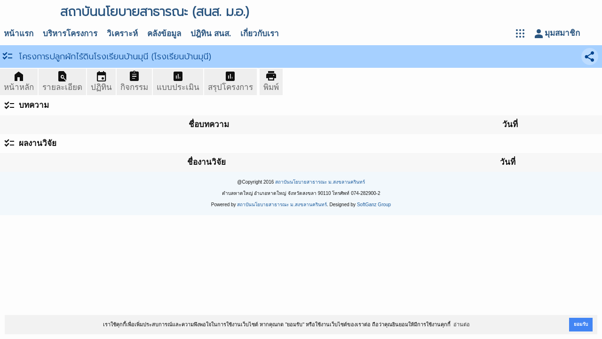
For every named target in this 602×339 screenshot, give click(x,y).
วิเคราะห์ (122, 33)
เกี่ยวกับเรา (259, 33)
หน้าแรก (18, 33)
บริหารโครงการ (70, 33)
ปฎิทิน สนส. (210, 33)
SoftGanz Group (374, 204)
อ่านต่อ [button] (461, 324)
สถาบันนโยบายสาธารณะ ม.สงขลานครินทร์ (320, 182)
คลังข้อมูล (164, 33)
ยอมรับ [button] (581, 324)
